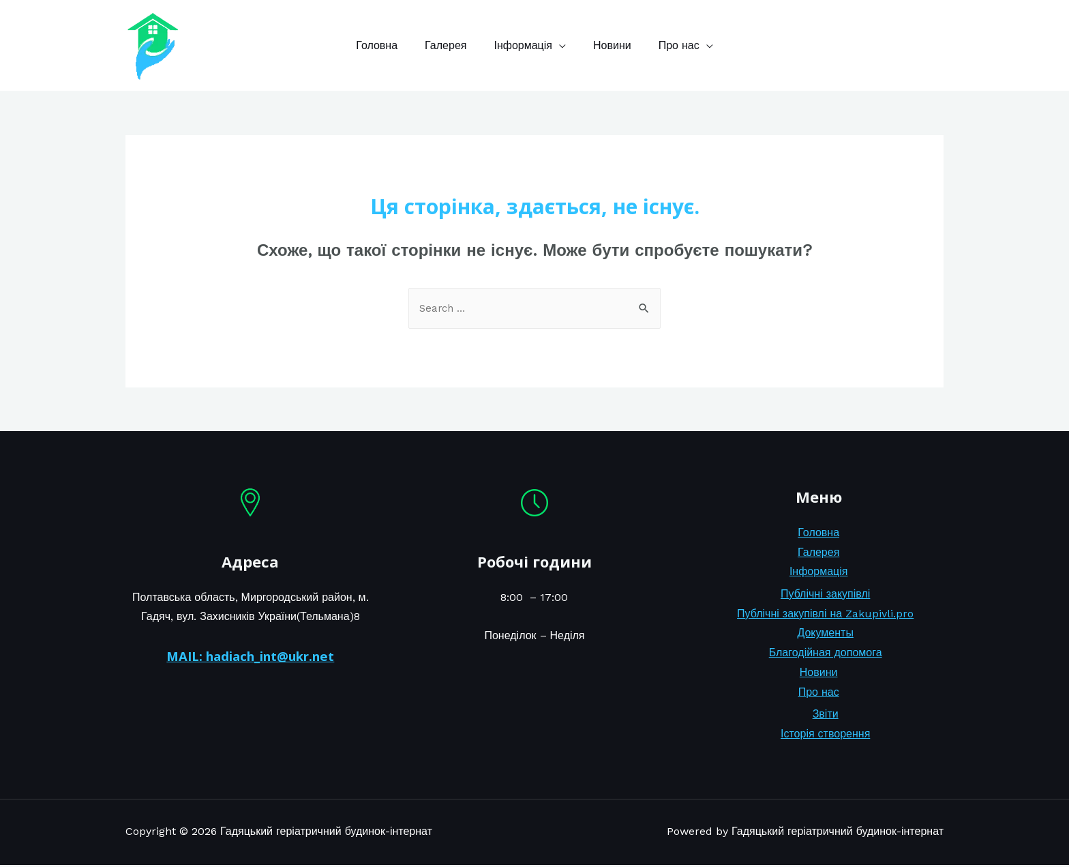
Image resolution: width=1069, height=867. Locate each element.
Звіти (826, 715)
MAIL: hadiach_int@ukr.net (250, 657)
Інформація (523, 45)
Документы (825, 634)
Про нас (668, 45)
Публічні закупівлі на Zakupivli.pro (825, 614)
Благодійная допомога (825, 654)
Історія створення (825, 735)
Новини (607, 45)
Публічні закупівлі (825, 595)
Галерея (451, 45)
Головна (387, 45)
